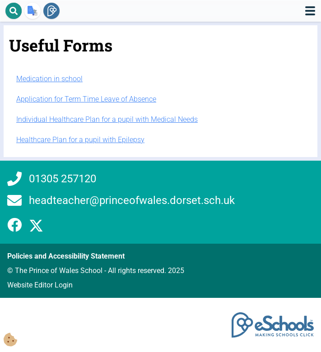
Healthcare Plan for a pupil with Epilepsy (80, 139)
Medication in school (49, 78)
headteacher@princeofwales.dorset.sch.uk (132, 200)
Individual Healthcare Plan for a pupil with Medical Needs (107, 119)
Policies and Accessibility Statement (66, 256)
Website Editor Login (40, 285)
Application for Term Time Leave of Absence (86, 99)
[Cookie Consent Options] (10, 340)
